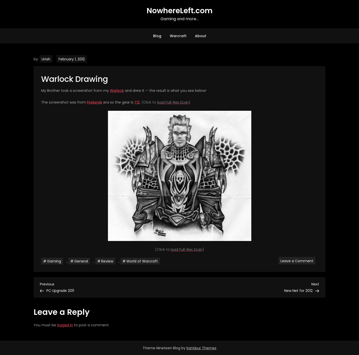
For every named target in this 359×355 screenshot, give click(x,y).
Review (107, 261)
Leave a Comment (297, 260)
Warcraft (178, 35)
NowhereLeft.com (180, 10)
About (200, 35)
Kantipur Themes (201, 348)
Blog (157, 35)
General (81, 261)
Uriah (46, 59)
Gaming (54, 261)
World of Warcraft (142, 261)
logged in (65, 325)
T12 (137, 102)
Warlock (117, 90)
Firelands (94, 102)
